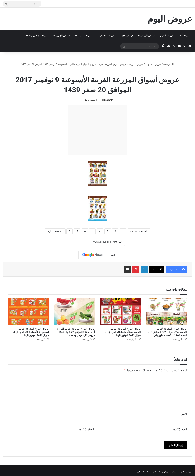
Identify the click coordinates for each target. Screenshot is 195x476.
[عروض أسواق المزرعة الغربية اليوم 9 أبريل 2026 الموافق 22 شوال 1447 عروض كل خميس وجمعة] (74, 312)
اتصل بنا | (153, 471)
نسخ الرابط (80, 241)
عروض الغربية (84, 35)
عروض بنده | (164, 471)
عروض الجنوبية (62, 35)
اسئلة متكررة (141, 471)
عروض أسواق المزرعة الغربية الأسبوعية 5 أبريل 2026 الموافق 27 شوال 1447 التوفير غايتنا (123, 332)
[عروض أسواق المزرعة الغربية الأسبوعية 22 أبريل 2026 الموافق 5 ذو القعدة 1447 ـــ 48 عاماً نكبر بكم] (166, 312)
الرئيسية (168, 64)
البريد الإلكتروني (179, 429)
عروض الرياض (147, 35)
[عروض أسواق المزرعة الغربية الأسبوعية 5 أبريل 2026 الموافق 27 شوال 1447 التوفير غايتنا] (120, 312)
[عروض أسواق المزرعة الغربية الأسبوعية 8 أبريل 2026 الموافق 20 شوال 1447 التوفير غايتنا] (28, 312)
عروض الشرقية (107, 35)
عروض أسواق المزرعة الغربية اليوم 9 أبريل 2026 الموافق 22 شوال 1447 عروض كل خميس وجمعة (76, 332)
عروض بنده (184, 35)
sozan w (106, 100)
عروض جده (127, 35)
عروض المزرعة (135, 64)
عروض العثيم (166, 35)
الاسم (184, 414)
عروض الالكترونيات (38, 35)
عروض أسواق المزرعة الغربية (112, 64)
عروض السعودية (153, 64)
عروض (175, 471)
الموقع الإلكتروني (86, 429)
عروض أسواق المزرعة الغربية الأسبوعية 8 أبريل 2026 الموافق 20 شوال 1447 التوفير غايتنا (31, 332)
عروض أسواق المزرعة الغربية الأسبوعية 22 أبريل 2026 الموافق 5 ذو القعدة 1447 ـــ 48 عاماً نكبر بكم (167, 332)
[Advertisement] (97, 130)
